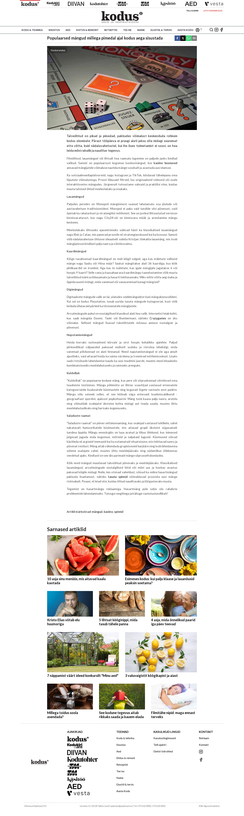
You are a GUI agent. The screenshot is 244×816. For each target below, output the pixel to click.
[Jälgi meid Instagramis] (216, 30)
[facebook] (177, 38)
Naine (141, 30)
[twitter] (183, 38)
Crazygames (158, 318)
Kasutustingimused (164, 738)
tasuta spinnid (118, 477)
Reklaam (204, 738)
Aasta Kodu (185, 30)
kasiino (108, 511)
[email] (194, 38)
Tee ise (127, 30)
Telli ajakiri (192, 11)
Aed (68, 30)
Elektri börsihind (163, 751)
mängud (97, 511)
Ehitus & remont (87, 30)
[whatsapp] (188, 38)
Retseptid (110, 30)
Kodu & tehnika (32, 30)
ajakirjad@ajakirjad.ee (121, 806)
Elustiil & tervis (161, 30)
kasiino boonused (165, 163)
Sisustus (54, 30)
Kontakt (204, 744)
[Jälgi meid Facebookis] (221, 30)
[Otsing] (211, 30)
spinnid (118, 511)
